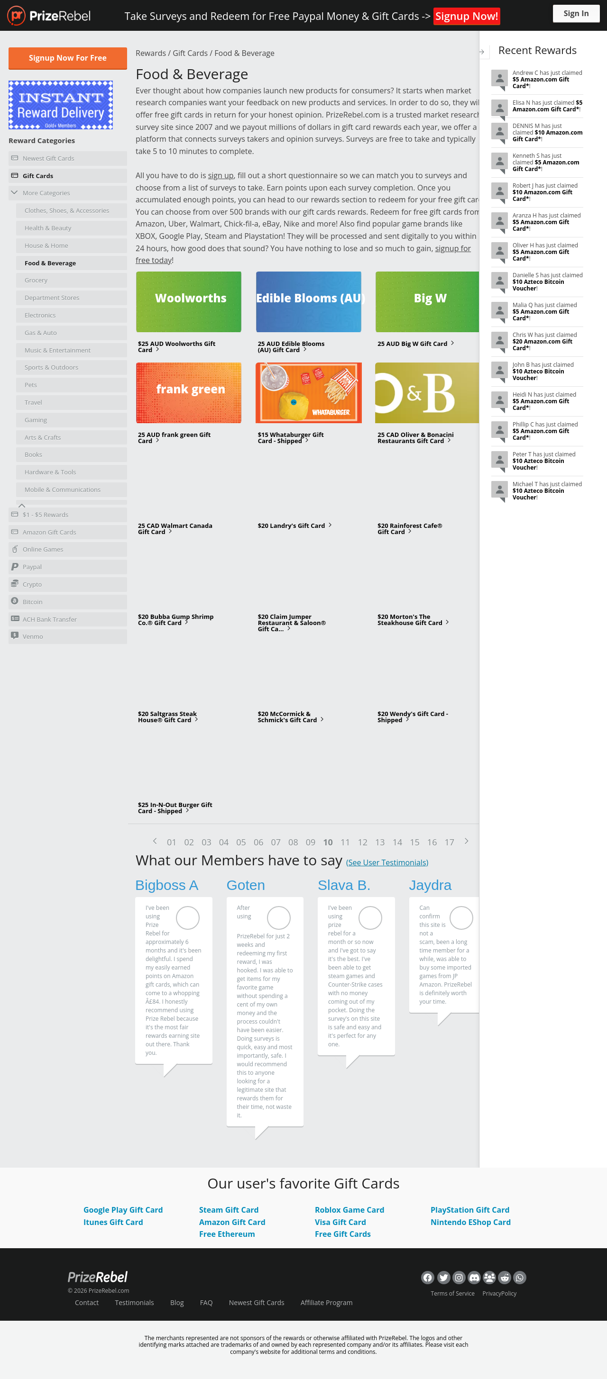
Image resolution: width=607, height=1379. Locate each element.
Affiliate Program (327, 1302)
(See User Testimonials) (387, 862)
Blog (177, 1302)
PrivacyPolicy (500, 1293)
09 (311, 842)
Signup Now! (466, 16)
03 (207, 842)
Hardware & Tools (50, 472)
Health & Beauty (48, 228)
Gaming (36, 420)
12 (363, 842)
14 (398, 842)
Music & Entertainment (58, 350)
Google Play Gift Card (123, 1210)
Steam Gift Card (229, 1210)
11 (345, 842)
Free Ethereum (227, 1234)
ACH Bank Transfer (44, 619)
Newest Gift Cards (42, 160)
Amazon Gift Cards (43, 533)
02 (189, 842)
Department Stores (52, 297)
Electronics (40, 315)
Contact (87, 1302)
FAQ (206, 1302)
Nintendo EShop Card (471, 1222)
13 (380, 842)
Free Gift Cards (343, 1234)
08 (293, 842)
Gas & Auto (41, 332)
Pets (31, 385)
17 (449, 842)
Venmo (27, 636)
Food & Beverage (50, 263)
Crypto (26, 584)
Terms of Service (453, 1293)
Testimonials (134, 1302)
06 (259, 842)
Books (33, 454)
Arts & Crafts (43, 437)
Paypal (26, 568)
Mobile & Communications (63, 489)
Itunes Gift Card (113, 1222)
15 (415, 842)
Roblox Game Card (350, 1210)
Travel (33, 402)
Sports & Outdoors (51, 367)
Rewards (151, 53)
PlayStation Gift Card (470, 1210)
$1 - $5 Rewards (39, 516)
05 (241, 842)
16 (432, 842)
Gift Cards (32, 177)
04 (224, 842)
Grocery (36, 280)
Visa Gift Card (340, 1222)
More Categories (40, 192)
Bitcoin (27, 601)
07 (276, 842)
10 (328, 842)
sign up (221, 175)
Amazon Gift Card (232, 1222)
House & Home (46, 245)
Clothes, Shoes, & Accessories (67, 210)
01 (172, 842)
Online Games (37, 550)
